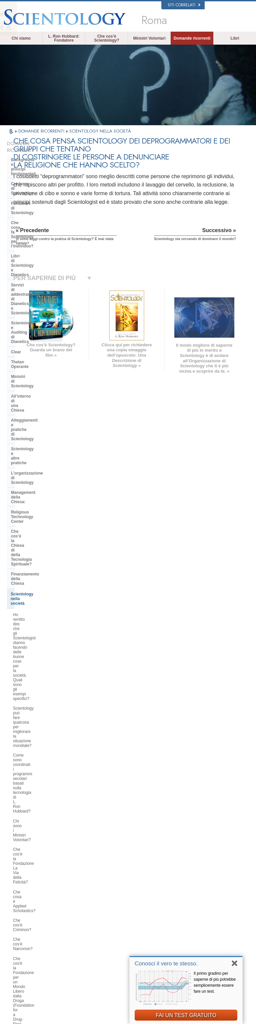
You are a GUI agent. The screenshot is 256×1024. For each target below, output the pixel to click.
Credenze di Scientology (34, 168)
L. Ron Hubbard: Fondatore (64, 38)
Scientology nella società (34, 363)
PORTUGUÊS (73, 951)
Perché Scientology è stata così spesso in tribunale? (41, 737)
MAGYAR (70, 901)
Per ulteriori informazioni (142, 946)
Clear (16, 242)
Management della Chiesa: (36, 318)
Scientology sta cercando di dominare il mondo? (37, 818)
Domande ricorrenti (192, 38)
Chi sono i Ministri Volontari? (38, 432)
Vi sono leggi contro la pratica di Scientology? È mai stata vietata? (42, 775)
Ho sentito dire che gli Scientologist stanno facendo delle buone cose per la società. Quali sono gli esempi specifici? (44, 382)
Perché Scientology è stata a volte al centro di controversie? (43, 660)
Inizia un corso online (203, 928)
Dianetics (193, 903)
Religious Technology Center (38, 328)
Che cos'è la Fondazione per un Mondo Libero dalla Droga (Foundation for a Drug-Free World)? (41, 493)
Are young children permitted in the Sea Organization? (44, 833)
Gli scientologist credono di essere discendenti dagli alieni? (43, 723)
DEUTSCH (25, 970)
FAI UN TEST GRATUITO (186, 1015)
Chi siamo (21, 38)
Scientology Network (202, 909)
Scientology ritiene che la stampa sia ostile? (42, 675)
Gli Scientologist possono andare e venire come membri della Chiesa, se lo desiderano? (44, 692)
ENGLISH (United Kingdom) (30, 914)
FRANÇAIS (25, 930)
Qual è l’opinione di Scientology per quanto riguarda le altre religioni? (44, 631)
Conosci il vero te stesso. (166, 963)
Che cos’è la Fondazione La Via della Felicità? (41, 444)
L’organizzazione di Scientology (41, 308)
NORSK (68, 908)
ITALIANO (70, 944)
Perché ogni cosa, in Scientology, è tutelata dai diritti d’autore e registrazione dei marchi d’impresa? (44, 756)
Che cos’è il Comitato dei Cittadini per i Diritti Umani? (43, 540)
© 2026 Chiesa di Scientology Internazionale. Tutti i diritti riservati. (66, 1017)
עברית (22, 937)
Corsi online (131, 939)
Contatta (129, 952)
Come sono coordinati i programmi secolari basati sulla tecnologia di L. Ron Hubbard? (44, 418)
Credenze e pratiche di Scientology (140, 905)
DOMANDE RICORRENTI (42, 131)
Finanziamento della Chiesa (37, 353)
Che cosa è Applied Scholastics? (42, 456)
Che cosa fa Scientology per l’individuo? (38, 190)
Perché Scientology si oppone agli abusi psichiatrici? (43, 526)
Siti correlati (184, 5)
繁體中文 (23, 957)
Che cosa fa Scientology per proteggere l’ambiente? (38, 579)
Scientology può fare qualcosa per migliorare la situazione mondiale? (43, 401)
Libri (235, 38)
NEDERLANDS (28, 964)
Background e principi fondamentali (32, 155)
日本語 (21, 944)
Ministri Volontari (149, 38)
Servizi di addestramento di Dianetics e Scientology (37, 215)
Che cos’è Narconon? (32, 476)
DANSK (22, 924)
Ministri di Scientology (32, 262)
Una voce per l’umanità (141, 914)
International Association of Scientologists (208, 943)
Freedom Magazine (202, 952)
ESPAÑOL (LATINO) (79, 920)
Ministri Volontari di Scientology (211, 935)
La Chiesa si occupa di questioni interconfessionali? (41, 617)
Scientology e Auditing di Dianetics (35, 230)
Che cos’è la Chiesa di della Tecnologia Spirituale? (37, 340)
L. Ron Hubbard (135, 896)
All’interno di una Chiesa (34, 273)
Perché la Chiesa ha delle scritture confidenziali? (43, 708)
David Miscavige (199, 922)
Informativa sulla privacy (118, 1021)
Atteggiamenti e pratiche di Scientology (36, 285)
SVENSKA (71, 914)
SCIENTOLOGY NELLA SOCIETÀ (100, 131)
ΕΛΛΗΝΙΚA (71, 938)
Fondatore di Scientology (35, 178)
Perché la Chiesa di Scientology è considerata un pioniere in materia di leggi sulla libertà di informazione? (43, 559)
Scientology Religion (202, 915)
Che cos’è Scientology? (106, 38)
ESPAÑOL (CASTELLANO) (75, 929)
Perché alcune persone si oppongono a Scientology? (36, 646)
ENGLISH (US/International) (30, 903)
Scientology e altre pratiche (37, 297)
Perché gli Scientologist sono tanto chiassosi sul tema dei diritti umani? (44, 511)
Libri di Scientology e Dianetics (40, 202)
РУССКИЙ (24, 951)
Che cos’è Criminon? (31, 466)
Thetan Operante (27, 252)
